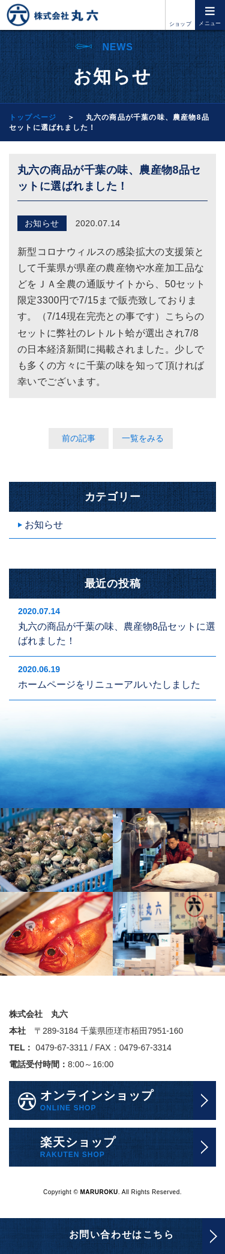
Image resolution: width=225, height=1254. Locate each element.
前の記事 (78, 438)
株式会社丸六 (52, 15)
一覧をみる (143, 438)
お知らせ (44, 525)
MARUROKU (99, 1192)
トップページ (32, 117)
